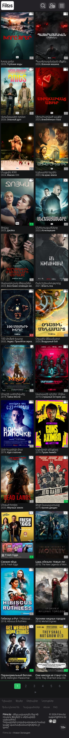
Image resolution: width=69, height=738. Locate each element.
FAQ (55, 707)
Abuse (46, 707)
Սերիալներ (32, 701)
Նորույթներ (48, 701)
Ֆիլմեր (19, 701)
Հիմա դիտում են (10, 707)
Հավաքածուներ (31, 707)
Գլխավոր (7, 701)
